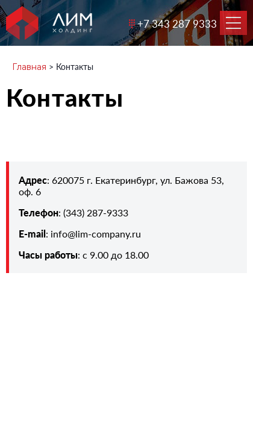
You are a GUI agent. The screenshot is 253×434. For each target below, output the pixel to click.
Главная (29, 66)
